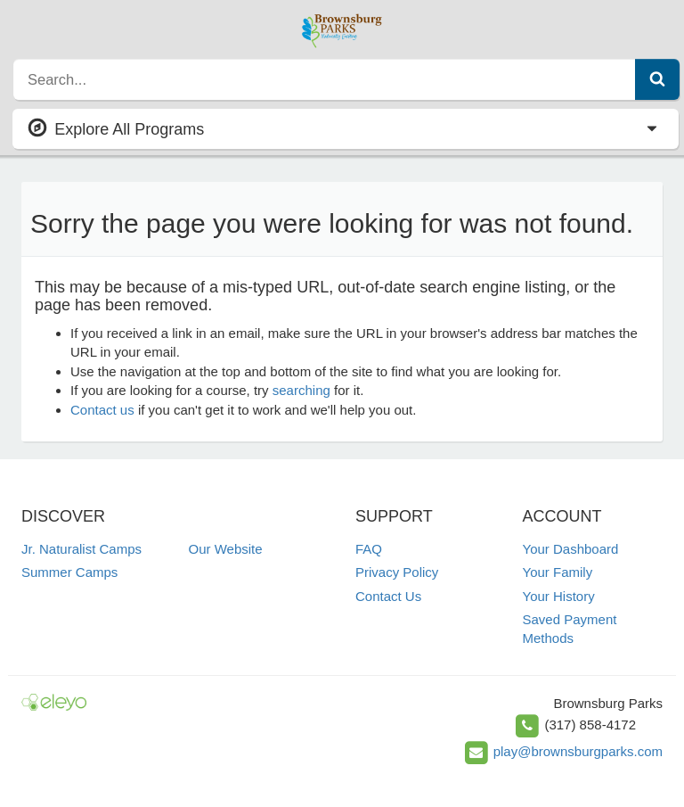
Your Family (558, 572)
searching (301, 390)
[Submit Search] (657, 79)
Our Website (226, 548)
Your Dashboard (571, 548)
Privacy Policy (396, 572)
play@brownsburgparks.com (578, 751)
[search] (324, 79)
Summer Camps (69, 572)
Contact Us (388, 596)
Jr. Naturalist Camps (81, 548)
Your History (559, 596)
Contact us (102, 409)
